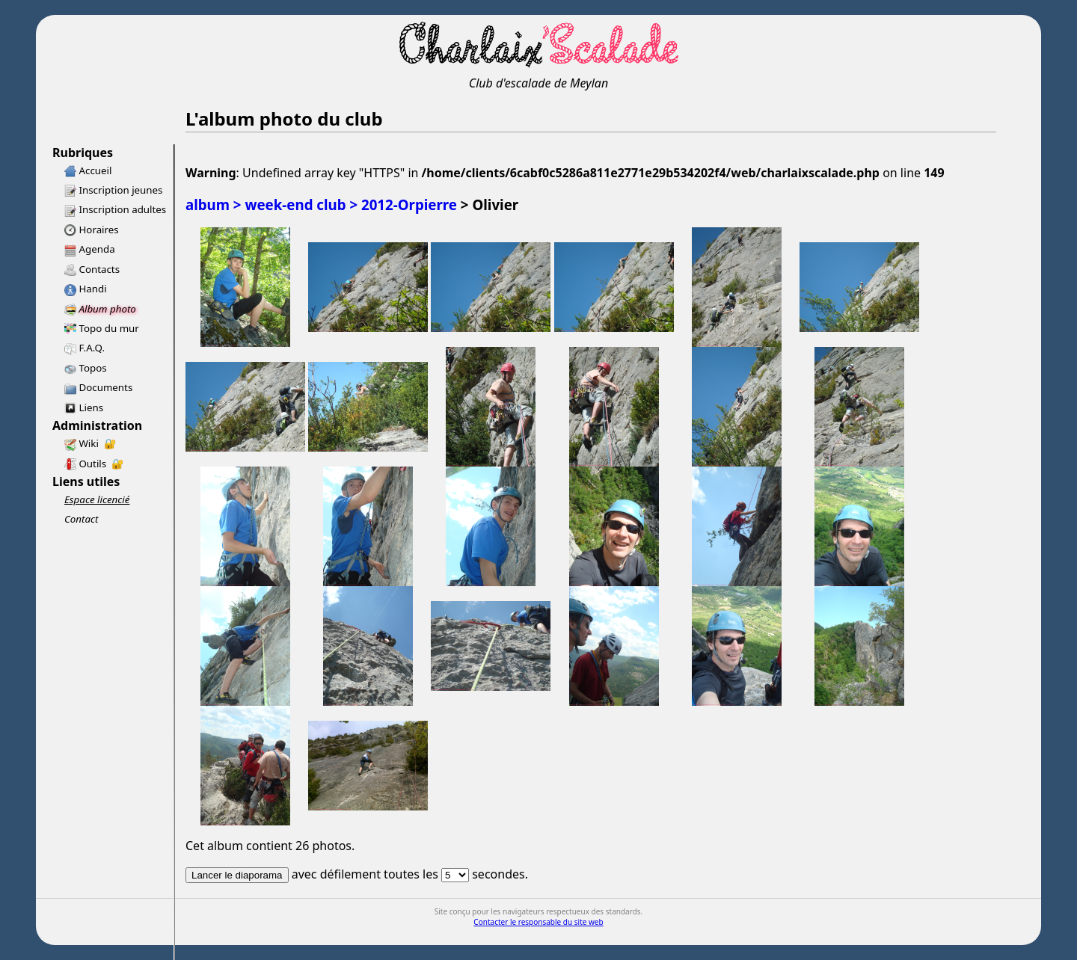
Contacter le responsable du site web (538, 922)
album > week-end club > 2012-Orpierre (321, 204)
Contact (81, 519)
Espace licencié (96, 499)
